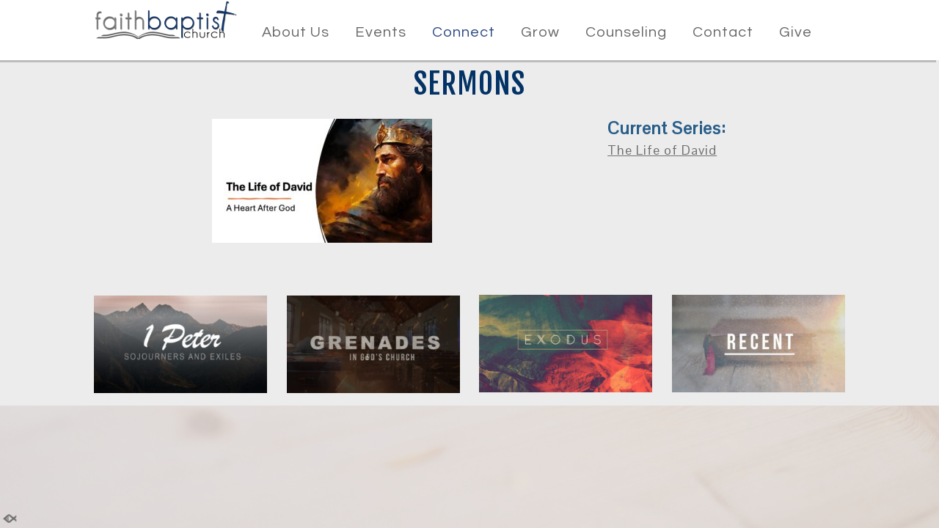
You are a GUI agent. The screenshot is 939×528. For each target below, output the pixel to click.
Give (795, 32)
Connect (463, 32)
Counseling (626, 32)
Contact (723, 32)
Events (380, 32)
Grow (540, 32)
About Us (295, 32)
